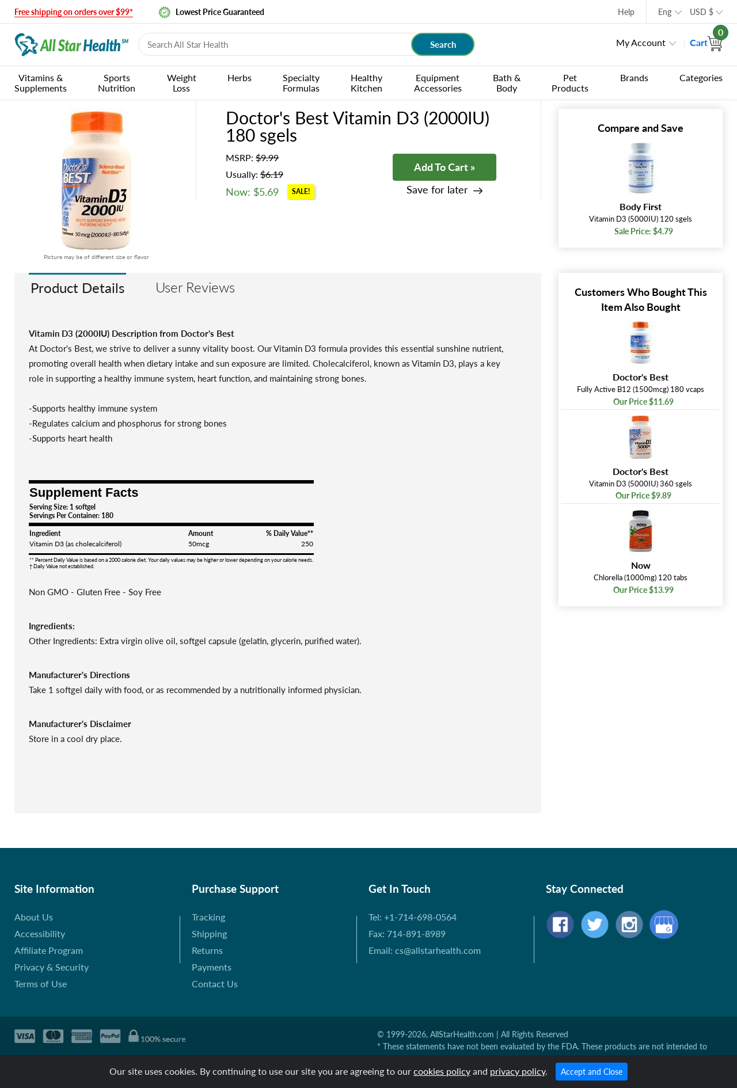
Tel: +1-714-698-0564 (412, 916)
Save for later (437, 190)
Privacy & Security (51, 966)
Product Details (77, 287)
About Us (33, 916)
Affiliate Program (48, 950)
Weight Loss (181, 82)
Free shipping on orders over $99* (73, 12)
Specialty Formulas (301, 82)
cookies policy (441, 1071)
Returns (207, 950)
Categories (701, 77)
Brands (634, 77)
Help (626, 12)
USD (701, 12)
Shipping (209, 933)
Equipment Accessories (438, 82)
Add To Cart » (444, 167)
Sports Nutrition (116, 82)
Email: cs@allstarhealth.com (424, 950)
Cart (706, 42)
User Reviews (195, 287)
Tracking (208, 916)
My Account (641, 42)
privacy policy (517, 1071)
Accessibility (39, 933)
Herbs (239, 77)
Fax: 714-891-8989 (407, 933)
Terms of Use (40, 983)
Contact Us (215, 983)
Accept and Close (591, 1071)
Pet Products (570, 82)
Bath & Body (507, 82)
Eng (664, 12)
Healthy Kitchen (366, 82)
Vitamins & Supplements (40, 82)
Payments (211, 966)
